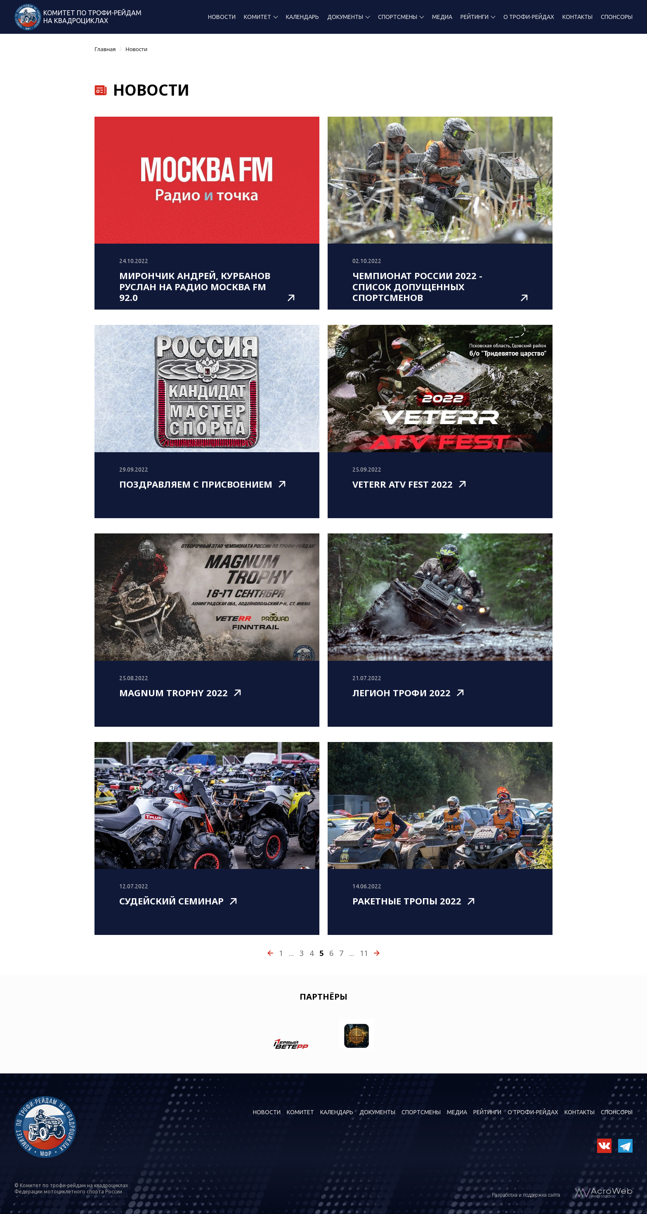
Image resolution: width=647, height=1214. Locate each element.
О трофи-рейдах (528, 17)
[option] (291, 1035)
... (291, 953)
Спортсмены (397, 17)
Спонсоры (617, 17)
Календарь (302, 17)
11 (364, 953)
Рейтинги (474, 17)
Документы (345, 17)
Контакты (577, 17)
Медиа (442, 17)
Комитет (257, 17)
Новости (222, 17)
